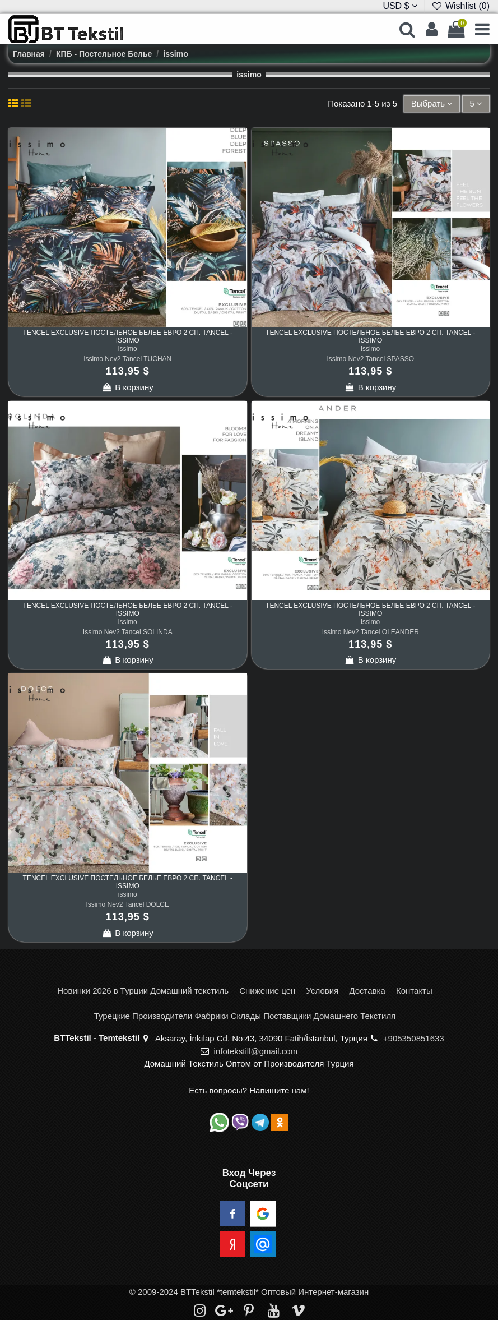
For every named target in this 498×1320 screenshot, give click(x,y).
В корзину (127, 387)
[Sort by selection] (432, 104)
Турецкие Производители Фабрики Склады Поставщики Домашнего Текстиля (245, 1016)
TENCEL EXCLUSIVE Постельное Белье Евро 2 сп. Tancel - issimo (127, 336)
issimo (127, 349)
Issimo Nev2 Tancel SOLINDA (128, 632)
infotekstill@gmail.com (255, 1051)
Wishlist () (460, 6)
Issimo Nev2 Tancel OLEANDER (370, 632)
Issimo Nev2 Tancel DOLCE (128, 904)
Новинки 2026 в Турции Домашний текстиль (143, 990)
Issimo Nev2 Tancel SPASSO (370, 359)
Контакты (414, 990)
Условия (322, 990)
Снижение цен (267, 990)
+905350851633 (413, 1038)
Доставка (367, 990)
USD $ (400, 6)
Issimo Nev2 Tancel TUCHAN (127, 359)
